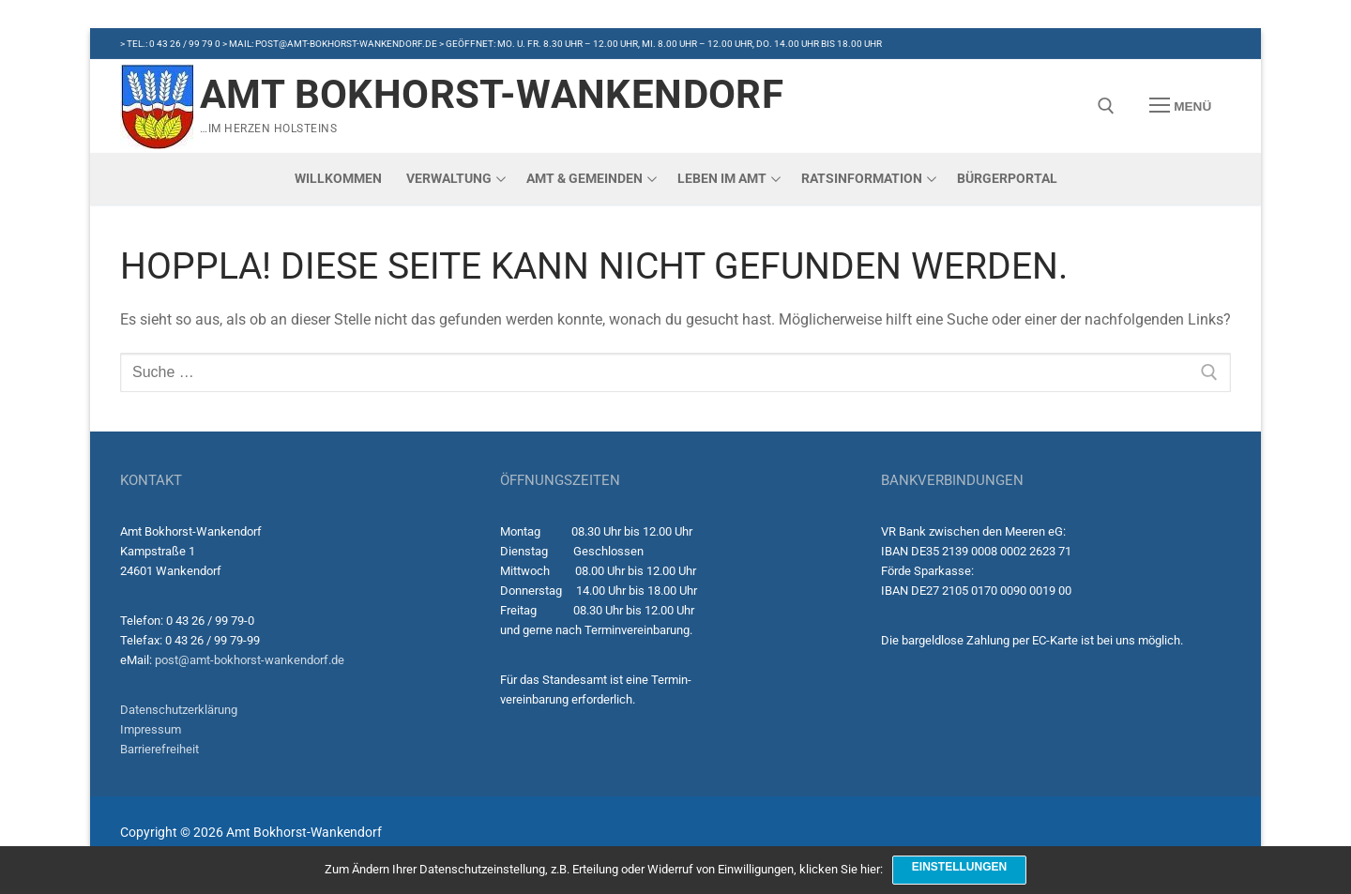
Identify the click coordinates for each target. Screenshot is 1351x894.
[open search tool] (1106, 106)
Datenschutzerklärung (178, 710)
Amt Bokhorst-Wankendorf (491, 94)
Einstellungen (959, 866)
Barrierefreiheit (159, 749)
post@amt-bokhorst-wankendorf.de (249, 660)
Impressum (150, 729)
